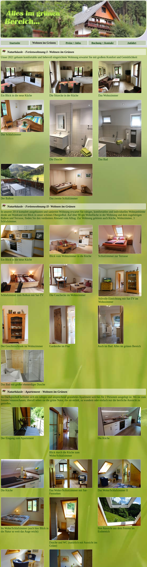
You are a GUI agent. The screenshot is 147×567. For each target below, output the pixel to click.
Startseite (14, 42)
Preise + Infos (73, 42)
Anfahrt (131, 42)
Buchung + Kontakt (103, 42)
